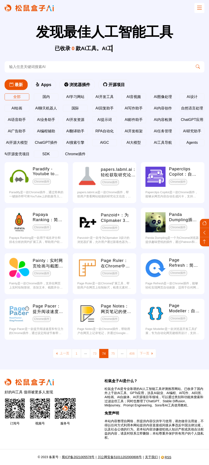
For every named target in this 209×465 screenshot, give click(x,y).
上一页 (62, 353)
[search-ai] (98, 67)
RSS (166, 457)
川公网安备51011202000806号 (120, 457)
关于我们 (151, 457)
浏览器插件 (77, 84)
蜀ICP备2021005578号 (78, 457)
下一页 (147, 353)
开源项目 (114, 84)
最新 (16, 84)
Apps (43, 84)
